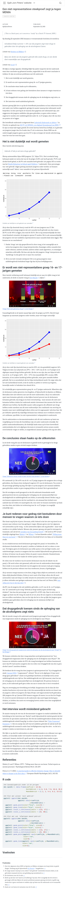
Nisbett (22, 534)
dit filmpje (31, 868)
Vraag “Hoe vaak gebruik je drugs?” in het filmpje (18, 309)
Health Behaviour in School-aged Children (22, 164)
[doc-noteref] (44, 278)
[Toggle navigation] (4, 3)
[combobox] (60, 3)
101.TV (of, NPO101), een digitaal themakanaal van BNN (39, 125)
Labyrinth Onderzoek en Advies (45, 123)
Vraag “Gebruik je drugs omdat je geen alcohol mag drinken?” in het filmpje (26, 476)
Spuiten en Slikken (17, 52)
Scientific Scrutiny (9, 16)
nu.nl (12, 65)
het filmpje (34, 278)
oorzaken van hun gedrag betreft (31, 532)
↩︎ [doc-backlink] (45, 868)
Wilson (31, 534)
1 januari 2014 (11, 673)
